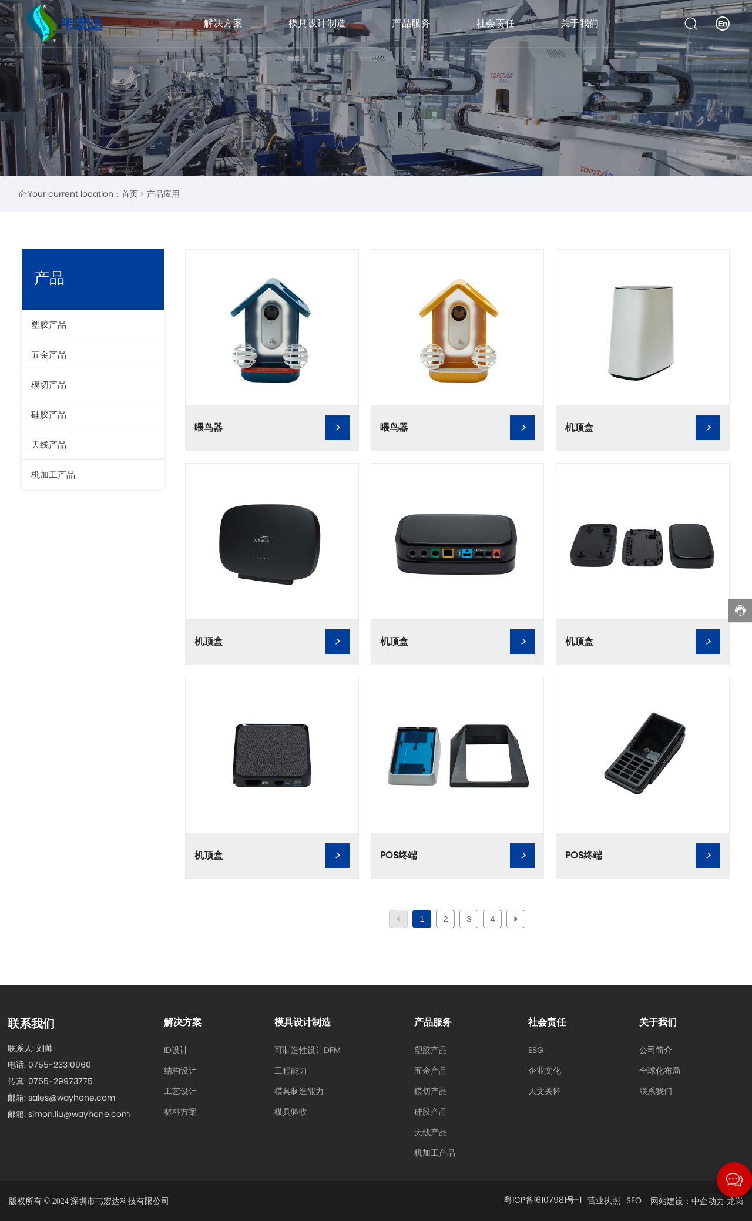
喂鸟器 (208, 427)
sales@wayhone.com (71, 1097)
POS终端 (398, 855)
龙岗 (735, 1201)
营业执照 (604, 1200)
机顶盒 (579, 427)
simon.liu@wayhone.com (79, 1114)
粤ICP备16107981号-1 (543, 1200)
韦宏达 (82, 23)
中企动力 (707, 1201)
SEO (634, 1200)
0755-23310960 (59, 1065)
